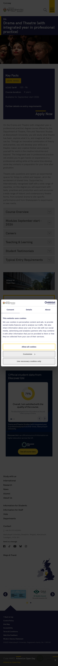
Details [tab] (29, 310)
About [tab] (47, 310)
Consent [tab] (10, 310)
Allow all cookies (29, 347)
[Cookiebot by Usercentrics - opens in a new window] (44, 302)
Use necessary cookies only (29, 361)
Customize (29, 354)
